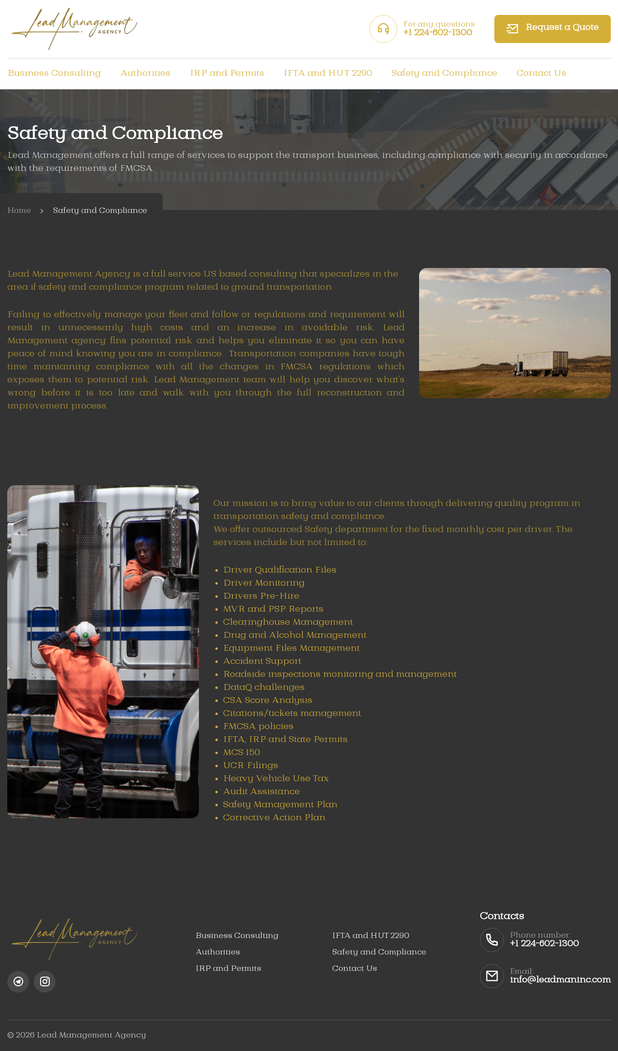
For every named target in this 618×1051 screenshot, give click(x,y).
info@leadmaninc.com (560, 980)
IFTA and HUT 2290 (327, 73)
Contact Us (541, 73)
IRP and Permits (227, 73)
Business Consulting (54, 73)
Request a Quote (552, 29)
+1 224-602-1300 (437, 32)
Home (19, 211)
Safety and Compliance (444, 73)
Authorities (145, 73)
